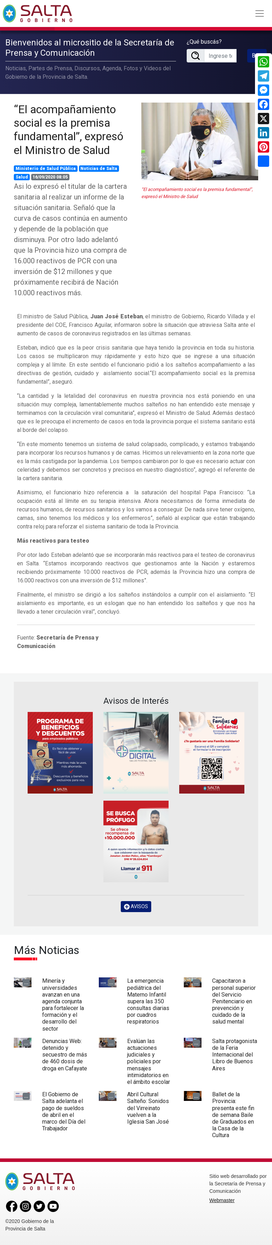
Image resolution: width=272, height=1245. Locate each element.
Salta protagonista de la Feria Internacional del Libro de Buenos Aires (234, 1055)
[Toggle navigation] (259, 13)
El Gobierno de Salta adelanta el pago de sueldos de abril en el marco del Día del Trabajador (63, 1111)
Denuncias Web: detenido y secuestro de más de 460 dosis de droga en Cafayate (64, 1055)
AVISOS (136, 907)
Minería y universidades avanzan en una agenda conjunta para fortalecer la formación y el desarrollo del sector (63, 1004)
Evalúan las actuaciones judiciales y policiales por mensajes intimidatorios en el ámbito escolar (148, 1061)
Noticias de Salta (98, 168)
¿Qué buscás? (204, 41)
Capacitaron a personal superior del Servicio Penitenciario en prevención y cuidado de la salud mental (234, 1001)
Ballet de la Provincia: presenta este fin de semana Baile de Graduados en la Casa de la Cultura (233, 1115)
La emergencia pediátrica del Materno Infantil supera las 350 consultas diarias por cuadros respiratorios (148, 1001)
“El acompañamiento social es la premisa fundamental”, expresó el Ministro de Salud (68, 130)
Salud (22, 177)
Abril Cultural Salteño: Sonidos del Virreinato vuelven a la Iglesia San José (148, 1108)
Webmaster (221, 1200)
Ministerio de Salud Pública (46, 168)
